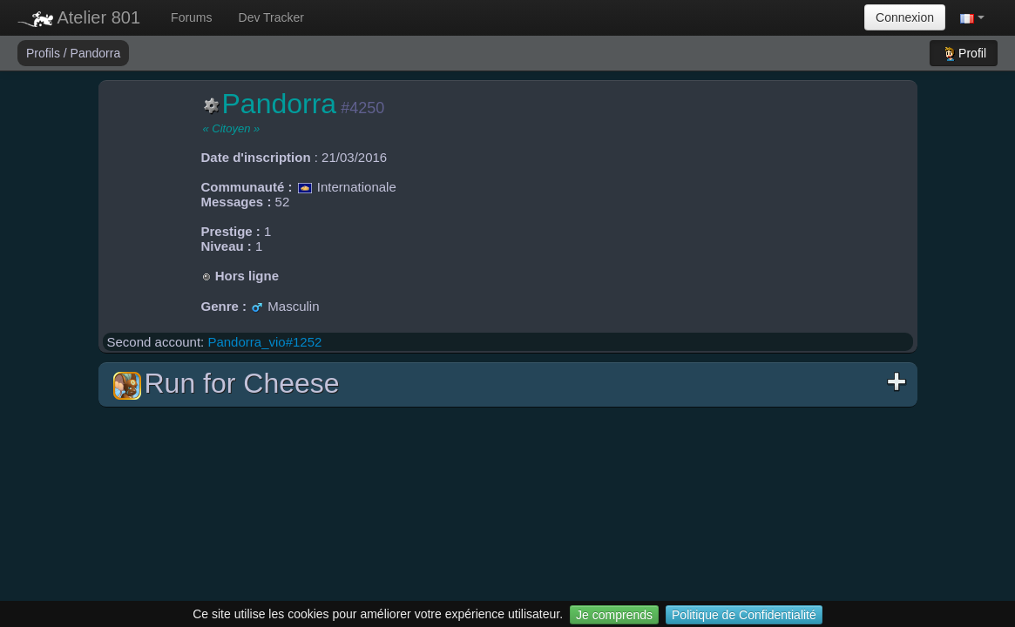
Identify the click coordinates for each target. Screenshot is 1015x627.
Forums (191, 17)
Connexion (905, 17)
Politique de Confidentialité (744, 615)
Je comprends (614, 615)
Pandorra (96, 53)
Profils (45, 53)
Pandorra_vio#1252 (264, 341)
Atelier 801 (78, 17)
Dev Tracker (271, 17)
